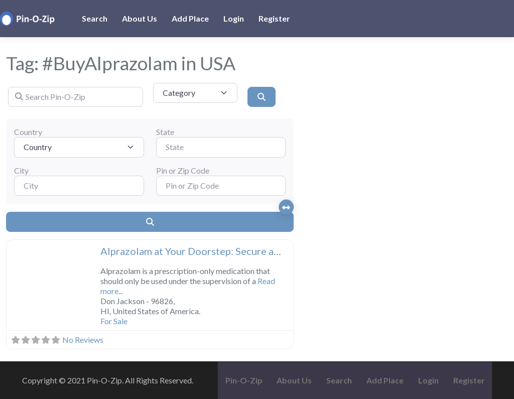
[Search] (261, 97)
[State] (221, 147)
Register (274, 18)
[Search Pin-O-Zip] (75, 97)
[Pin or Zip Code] (221, 186)
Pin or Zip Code (182, 170)
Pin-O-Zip (244, 380)
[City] (79, 186)
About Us (139, 18)
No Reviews (82, 339)
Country (28, 132)
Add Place (190, 18)
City (21, 170)
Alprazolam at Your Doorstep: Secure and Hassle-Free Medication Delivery (268, 251)
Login (233, 18)
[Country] (79, 147)
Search (94, 18)
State (165, 132)
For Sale (113, 321)
